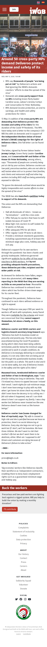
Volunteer (23, 585)
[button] (5, 9)
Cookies (23, 535)
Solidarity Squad (23, 581)
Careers (23, 566)
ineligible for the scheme (22, 315)
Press (23, 562)
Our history (23, 554)
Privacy (23, 543)
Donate (23, 588)
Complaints (23, 528)
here (4, 145)
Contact (23, 558)
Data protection (23, 539)
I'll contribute (10, 509)
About (23, 570)
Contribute (27, 634)
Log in (18, 634)
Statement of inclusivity (23, 531)
